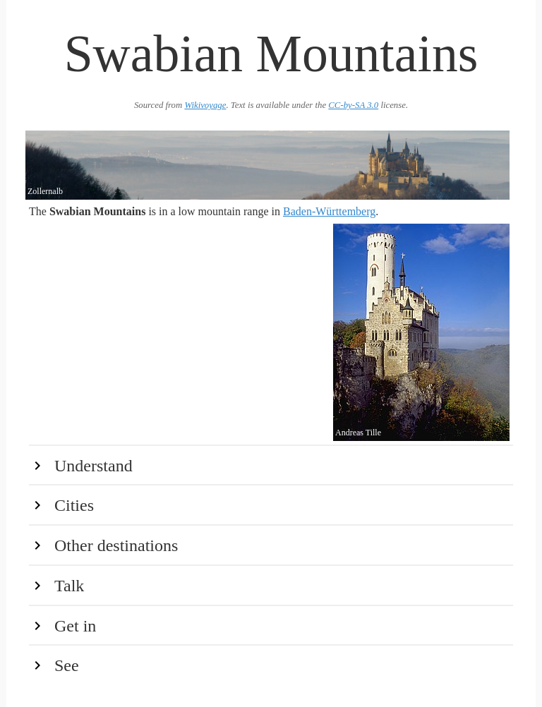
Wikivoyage (205, 105)
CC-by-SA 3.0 (353, 105)
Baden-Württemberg (329, 211)
